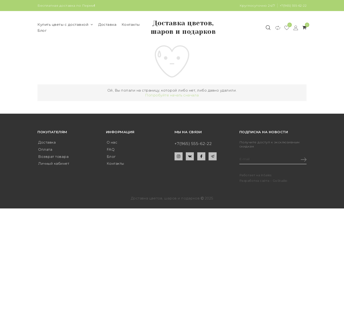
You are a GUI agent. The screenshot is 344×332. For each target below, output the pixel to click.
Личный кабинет (53, 177)
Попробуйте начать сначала (172, 108)
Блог (42, 37)
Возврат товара (53, 169)
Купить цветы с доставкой (65, 31)
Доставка (107, 31)
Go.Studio (281, 194)
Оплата (45, 162)
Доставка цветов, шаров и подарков (183, 34)
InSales (266, 188)
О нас (112, 155)
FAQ (111, 162)
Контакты (131, 31)
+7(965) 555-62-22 (292, 5)
